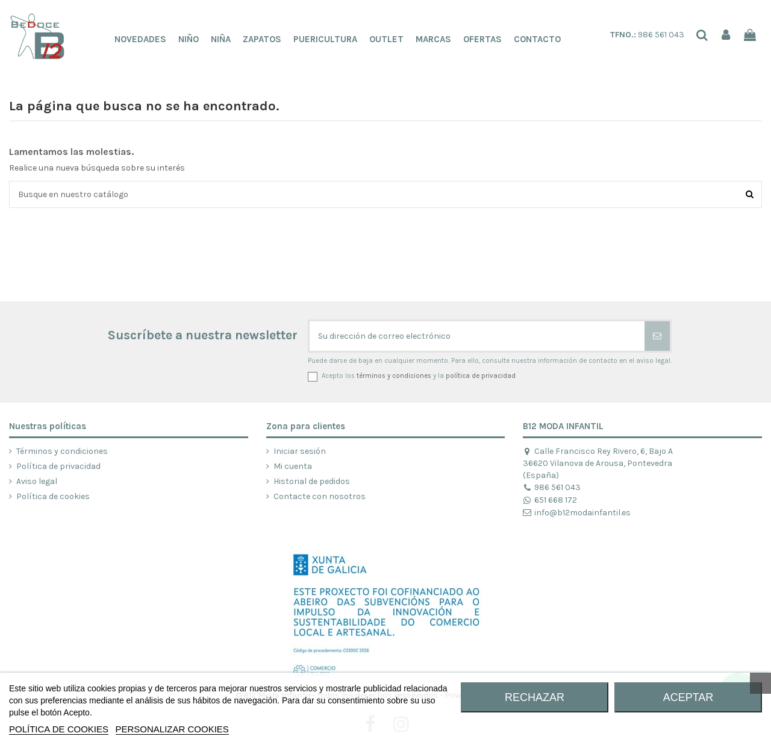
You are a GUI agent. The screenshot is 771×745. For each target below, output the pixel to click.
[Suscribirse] (657, 336)
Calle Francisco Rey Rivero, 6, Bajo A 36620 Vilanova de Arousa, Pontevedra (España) (597, 463)
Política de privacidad (58, 466)
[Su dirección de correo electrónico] (477, 336)
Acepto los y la (419, 376)
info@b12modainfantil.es (576, 513)
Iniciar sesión (299, 451)
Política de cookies (53, 496)
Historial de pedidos (311, 481)
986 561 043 (647, 35)
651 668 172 (549, 500)
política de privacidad (481, 376)
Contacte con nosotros (319, 496)
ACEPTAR (688, 697)
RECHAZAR (534, 697)
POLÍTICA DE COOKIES (58, 729)
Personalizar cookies (172, 729)
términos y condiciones (394, 376)
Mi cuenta (292, 466)
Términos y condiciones (62, 451)
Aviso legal (36, 481)
